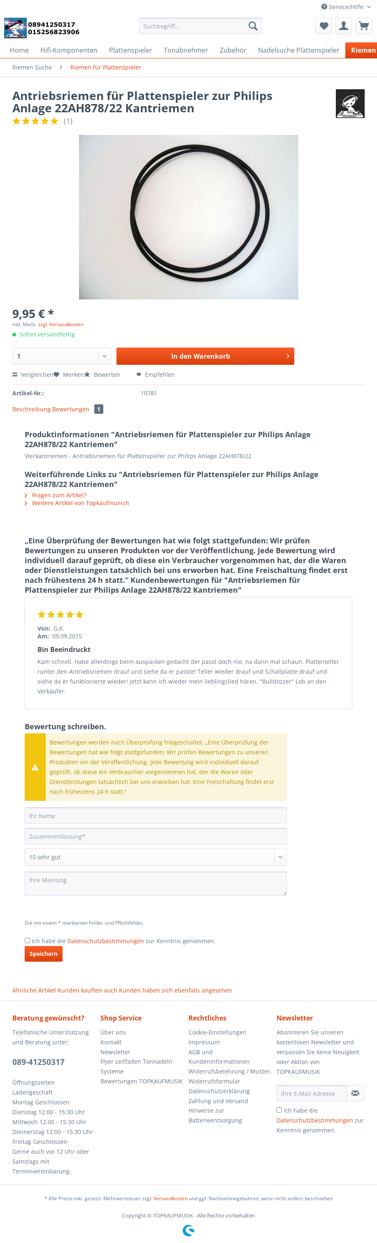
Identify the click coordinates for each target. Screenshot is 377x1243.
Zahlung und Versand (218, 1101)
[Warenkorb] (364, 26)
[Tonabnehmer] (186, 50)
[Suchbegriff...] (200, 26)
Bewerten (103, 374)
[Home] (19, 50)
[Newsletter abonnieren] (355, 1093)
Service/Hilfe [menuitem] (343, 7)
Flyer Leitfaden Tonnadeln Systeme (136, 1066)
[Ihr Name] (156, 815)
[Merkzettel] (323, 26)
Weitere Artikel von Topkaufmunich (77, 503)
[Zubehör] (233, 50)
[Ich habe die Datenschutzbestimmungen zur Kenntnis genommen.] (27, 940)
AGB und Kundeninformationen (219, 1057)
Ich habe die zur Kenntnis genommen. (124, 941)
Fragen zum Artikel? (55, 495)
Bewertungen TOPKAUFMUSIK (141, 1081)
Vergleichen (33, 374)
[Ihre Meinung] (156, 884)
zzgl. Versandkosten (61, 324)
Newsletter (115, 1052)
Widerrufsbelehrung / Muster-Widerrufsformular (230, 1076)
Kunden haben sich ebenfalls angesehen (175, 990)
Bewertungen (77, 409)
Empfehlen (155, 374)
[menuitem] (200, 30)
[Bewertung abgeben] (156, 857)
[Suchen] (253, 26)
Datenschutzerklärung (219, 1091)
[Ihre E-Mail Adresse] (312, 1093)
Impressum (204, 1042)
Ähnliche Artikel (34, 990)
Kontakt (110, 1042)
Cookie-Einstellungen (217, 1032)
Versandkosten (171, 1198)
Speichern (44, 954)
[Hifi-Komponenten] (69, 50)
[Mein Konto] (343, 26)
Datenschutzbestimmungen (105, 941)
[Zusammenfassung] (156, 836)
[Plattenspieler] (130, 50)
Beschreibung (31, 409)
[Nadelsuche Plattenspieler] (298, 50)
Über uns (113, 1032)
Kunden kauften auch (87, 990)
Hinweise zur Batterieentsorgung (215, 1115)
